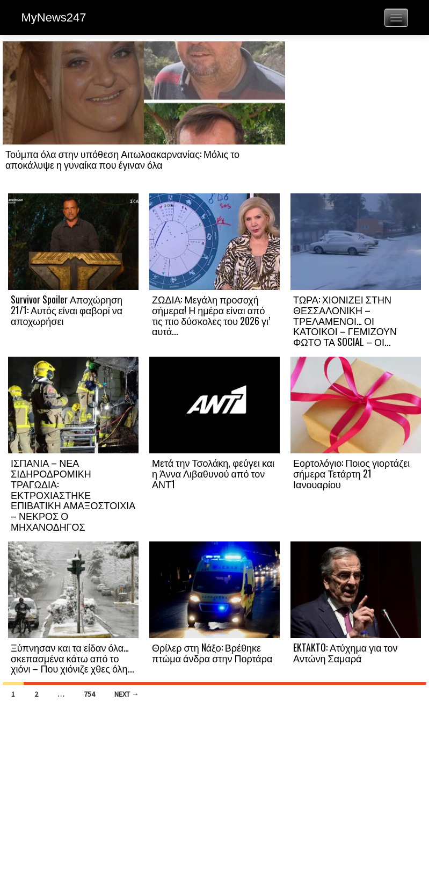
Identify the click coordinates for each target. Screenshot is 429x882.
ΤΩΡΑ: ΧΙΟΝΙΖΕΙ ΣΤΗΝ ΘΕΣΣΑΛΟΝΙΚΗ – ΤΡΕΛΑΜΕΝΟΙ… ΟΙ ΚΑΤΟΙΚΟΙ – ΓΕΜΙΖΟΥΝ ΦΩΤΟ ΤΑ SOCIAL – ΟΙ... (345, 320)
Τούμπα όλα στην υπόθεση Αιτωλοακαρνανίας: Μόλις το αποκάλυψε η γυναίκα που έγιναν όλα (122, 159)
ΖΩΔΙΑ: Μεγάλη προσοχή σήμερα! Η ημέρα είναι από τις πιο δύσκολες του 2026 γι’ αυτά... (211, 315)
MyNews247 (53, 17)
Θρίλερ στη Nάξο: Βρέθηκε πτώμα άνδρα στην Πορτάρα (212, 652)
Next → (126, 694)
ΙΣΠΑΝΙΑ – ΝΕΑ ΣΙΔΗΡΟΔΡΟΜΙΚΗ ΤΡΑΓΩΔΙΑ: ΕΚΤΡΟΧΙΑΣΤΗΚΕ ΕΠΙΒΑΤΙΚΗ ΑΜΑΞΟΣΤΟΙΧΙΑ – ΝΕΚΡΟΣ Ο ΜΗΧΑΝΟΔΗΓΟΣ (73, 494)
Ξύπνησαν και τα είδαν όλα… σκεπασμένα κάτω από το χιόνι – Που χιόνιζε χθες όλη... (72, 658)
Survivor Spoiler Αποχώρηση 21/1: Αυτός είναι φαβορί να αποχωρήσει (66, 310)
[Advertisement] (355, 116)
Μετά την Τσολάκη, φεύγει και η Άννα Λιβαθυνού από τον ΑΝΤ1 (213, 473)
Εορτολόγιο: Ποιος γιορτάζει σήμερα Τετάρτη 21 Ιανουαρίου (351, 473)
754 (89, 694)
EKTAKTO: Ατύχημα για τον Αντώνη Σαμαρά (345, 652)
